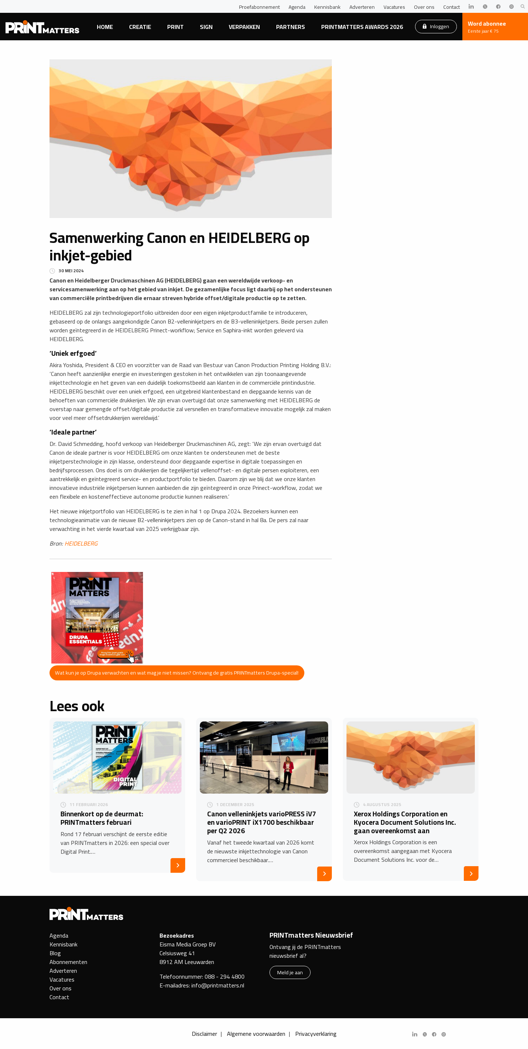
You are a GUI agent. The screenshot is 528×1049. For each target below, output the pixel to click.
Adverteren (362, 7)
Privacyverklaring (316, 1033)
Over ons (424, 7)
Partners (290, 26)
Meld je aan (290, 972)
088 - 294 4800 (225, 976)
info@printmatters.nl (217, 985)
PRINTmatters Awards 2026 (362, 26)
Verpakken (244, 26)
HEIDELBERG (81, 543)
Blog (55, 953)
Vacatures (394, 7)
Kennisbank (327, 7)
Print (175, 26)
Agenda (297, 7)
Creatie (140, 26)
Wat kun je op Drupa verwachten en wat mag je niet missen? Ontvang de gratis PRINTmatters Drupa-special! (176, 672)
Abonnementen (68, 961)
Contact (451, 7)
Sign (206, 26)
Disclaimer (204, 1033)
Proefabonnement (259, 7)
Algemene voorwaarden (256, 1033)
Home (105, 26)
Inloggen (436, 26)
